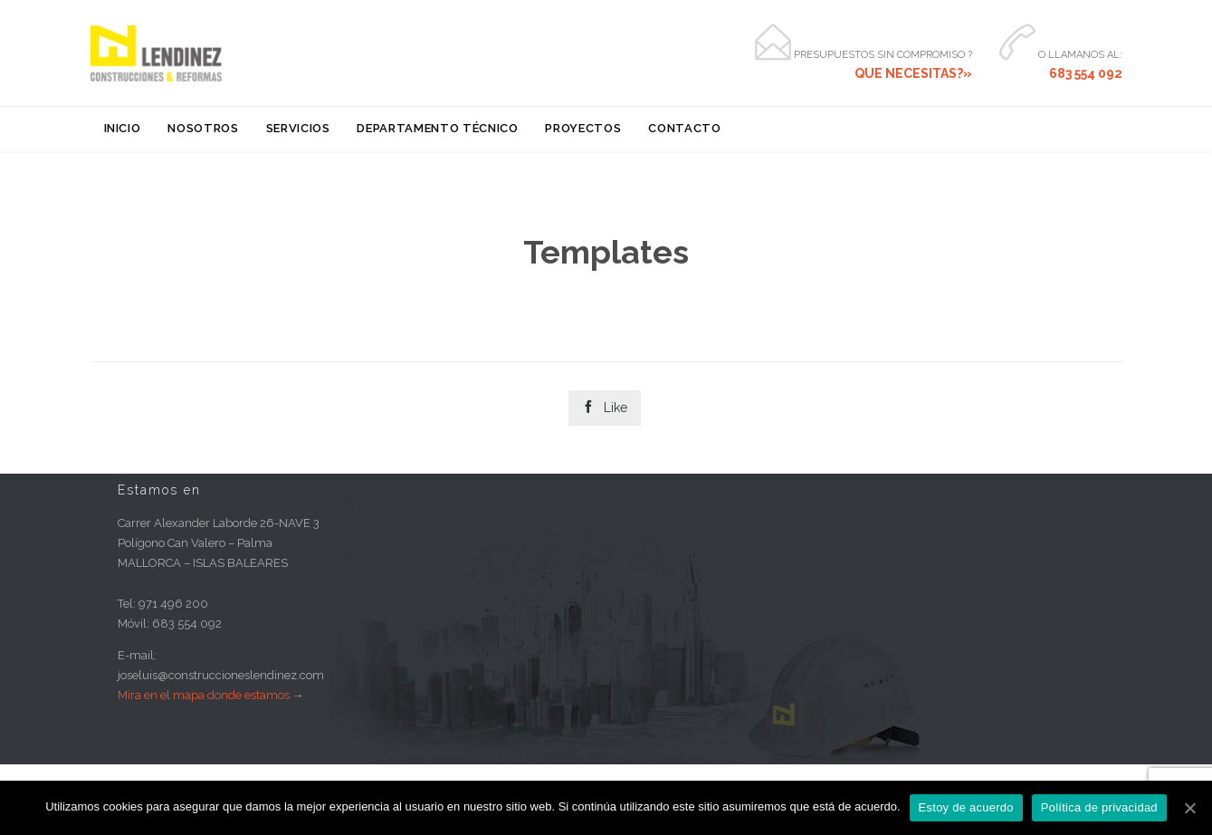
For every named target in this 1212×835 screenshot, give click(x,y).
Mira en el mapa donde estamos (204, 695)
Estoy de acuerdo (966, 807)
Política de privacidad (1099, 807)
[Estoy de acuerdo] (1189, 808)
